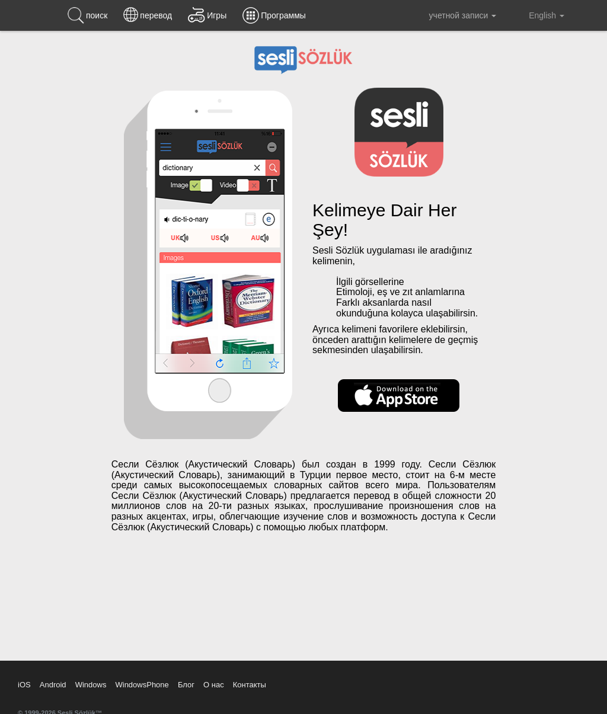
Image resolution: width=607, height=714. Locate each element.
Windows (91, 684)
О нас (213, 684)
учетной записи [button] (454, 15)
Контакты (249, 684)
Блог (186, 684)
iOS (24, 684)
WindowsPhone (141, 684)
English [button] (538, 15)
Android (53, 684)
